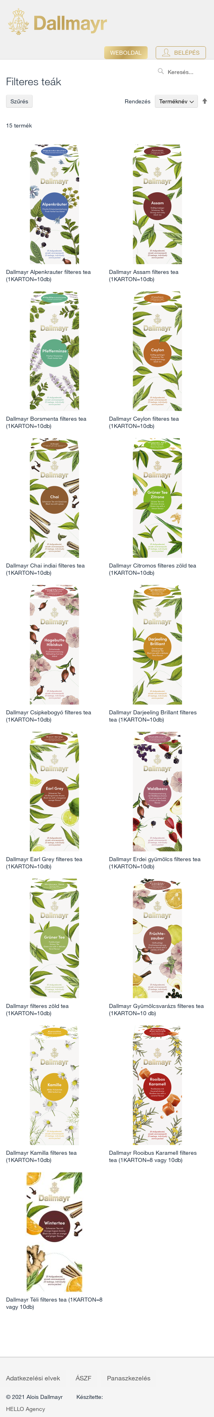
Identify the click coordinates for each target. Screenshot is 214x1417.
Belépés (187, 52)
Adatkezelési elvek (33, 1378)
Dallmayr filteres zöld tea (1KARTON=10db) (37, 1009)
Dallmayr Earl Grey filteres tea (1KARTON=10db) (44, 863)
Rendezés (137, 101)
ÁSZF (83, 1378)
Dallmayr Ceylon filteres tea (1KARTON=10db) (144, 422)
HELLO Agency (25, 1409)
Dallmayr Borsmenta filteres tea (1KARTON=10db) (46, 422)
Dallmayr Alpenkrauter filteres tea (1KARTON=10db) (48, 275)
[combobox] (184, 72)
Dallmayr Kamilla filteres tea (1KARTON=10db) (41, 1156)
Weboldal (126, 52)
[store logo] (57, 21)
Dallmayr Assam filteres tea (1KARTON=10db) (144, 275)
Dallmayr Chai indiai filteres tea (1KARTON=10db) (45, 569)
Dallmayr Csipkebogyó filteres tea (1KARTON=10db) (48, 716)
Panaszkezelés (128, 1378)
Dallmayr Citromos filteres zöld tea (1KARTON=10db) (152, 569)
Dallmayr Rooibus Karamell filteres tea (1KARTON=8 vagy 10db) (153, 1156)
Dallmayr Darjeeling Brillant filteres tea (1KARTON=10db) (153, 716)
